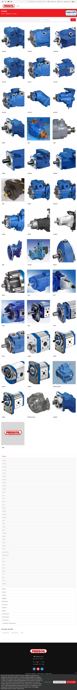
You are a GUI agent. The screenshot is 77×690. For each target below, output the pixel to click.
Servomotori (5, 614)
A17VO (55, 112)
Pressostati (5, 620)
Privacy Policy (40, 673)
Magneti (4, 598)
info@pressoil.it (39, 656)
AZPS (3, 417)
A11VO (55, 82)
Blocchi (4, 611)
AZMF (29, 386)
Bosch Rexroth (5, 632)
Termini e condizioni (30, 673)
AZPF (54, 356)
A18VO (55, 234)
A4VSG (55, 173)
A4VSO (30, 173)
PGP (54, 325)
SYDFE (29, 265)
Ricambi (4, 607)
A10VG (4, 51)
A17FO (30, 112)
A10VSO (55, 51)
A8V (3, 265)
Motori (4, 589)
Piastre (4, 595)
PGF (29, 325)
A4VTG (55, 204)
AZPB (29, 356)
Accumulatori (5, 617)
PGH (3, 325)
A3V (54, 143)
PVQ (3, 356)
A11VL (29, 82)
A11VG (4, 82)
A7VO (3, 234)
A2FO (3, 143)
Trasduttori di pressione (9, 623)
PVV (29, 295)
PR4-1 (3, 295)
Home (2, 13)
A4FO (3, 173)
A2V (29, 143)
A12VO (4, 112)
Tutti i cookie (71, 682)
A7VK (29, 234)
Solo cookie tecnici (59, 682)
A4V (3, 204)
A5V (3, 447)
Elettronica (5, 601)
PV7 (54, 295)
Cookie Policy (48, 673)
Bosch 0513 (57, 386)
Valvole (4, 592)
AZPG (3, 386)
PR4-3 (55, 265)
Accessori (4, 604)
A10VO (30, 51)
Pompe (15, 13)
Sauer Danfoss (15, 632)
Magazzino (8, 13)
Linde (22, 632)
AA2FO (55, 417)
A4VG (29, 204)
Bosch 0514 (31, 417)
